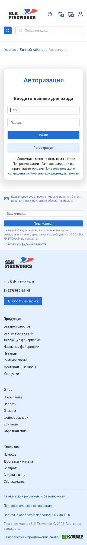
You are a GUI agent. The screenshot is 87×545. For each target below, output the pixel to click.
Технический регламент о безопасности (34, 496)
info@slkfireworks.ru (19, 281)
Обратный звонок (23, 301)
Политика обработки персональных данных (37, 515)
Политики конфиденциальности (54, 173)
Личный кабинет (32, 49)
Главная (10, 49)
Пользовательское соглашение (28, 506)
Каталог (7, 30)
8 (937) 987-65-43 (17, 290)
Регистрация (43, 148)
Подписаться (43, 223)
